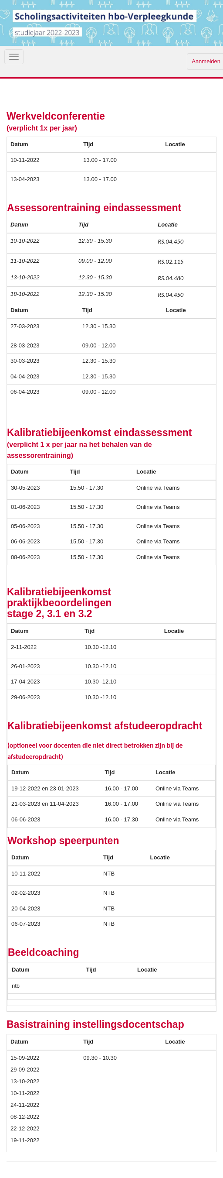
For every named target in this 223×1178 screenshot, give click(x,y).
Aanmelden (206, 61)
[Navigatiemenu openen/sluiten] (14, 56)
